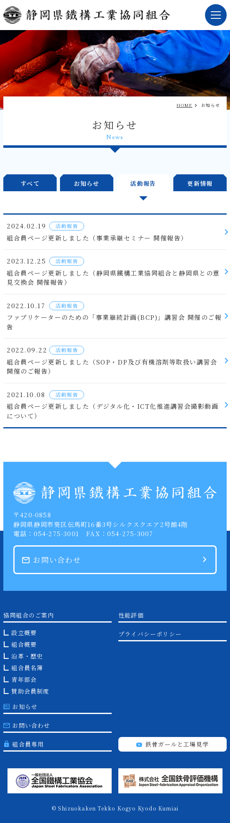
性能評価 (131, 615)
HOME (184, 105)
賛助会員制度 (30, 691)
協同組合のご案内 (28, 615)
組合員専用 (23, 744)
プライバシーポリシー (150, 634)
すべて (30, 183)
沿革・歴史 (27, 656)
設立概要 (24, 632)
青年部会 (24, 679)
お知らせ (87, 183)
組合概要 (24, 644)
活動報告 (143, 183)
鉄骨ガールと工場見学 (172, 744)
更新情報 (200, 183)
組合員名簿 (27, 667)
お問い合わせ (51, 559)
